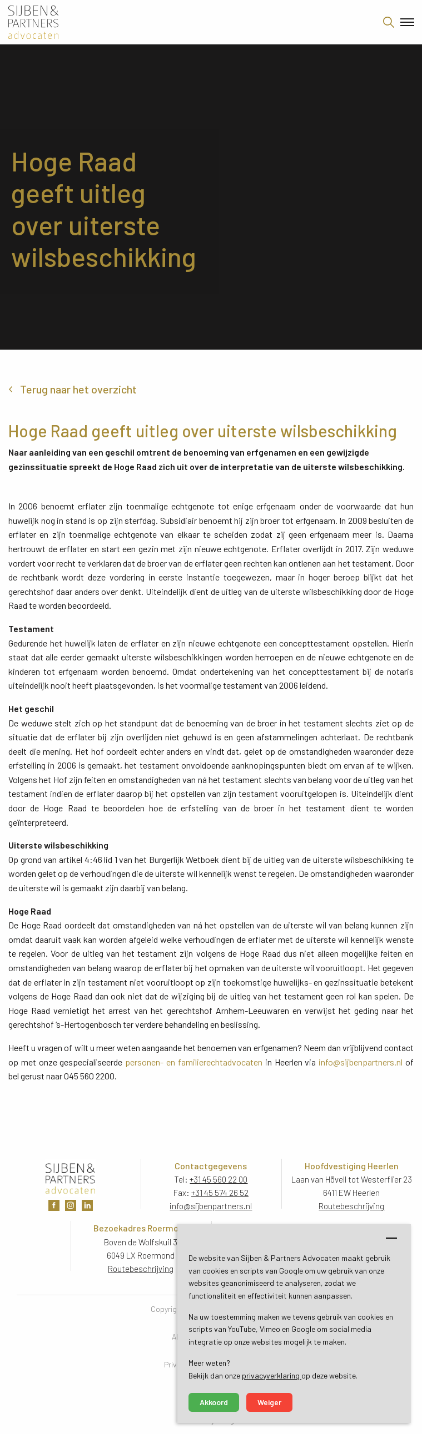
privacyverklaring (271, 1375)
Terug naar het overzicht (78, 389)
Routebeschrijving (351, 1206)
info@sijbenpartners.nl (361, 1062)
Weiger (269, 1402)
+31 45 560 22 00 (218, 1179)
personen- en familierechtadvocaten (193, 1062)
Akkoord (214, 1402)
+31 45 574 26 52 (220, 1193)
